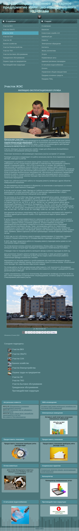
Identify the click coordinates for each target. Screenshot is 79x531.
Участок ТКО (18, 380)
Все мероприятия (19, 417)
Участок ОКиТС (19, 354)
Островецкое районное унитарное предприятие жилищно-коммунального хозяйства (39, 7)
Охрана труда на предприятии (26, 372)
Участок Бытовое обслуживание (27, 384)
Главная (48, 21)
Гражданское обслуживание (25, 387)
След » (53, 332)
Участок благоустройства (24, 368)
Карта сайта (39, 528)
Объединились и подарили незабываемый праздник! (16, 407)
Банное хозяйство (20, 363)
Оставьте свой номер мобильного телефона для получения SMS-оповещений (58, 407)
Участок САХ (18, 359)
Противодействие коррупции (25, 391)
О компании (11, 21)
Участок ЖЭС (13, 86)
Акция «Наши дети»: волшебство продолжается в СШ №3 (18, 414)
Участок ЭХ (17, 377)
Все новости (7, 417)
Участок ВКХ (18, 349)
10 (48, 332)
